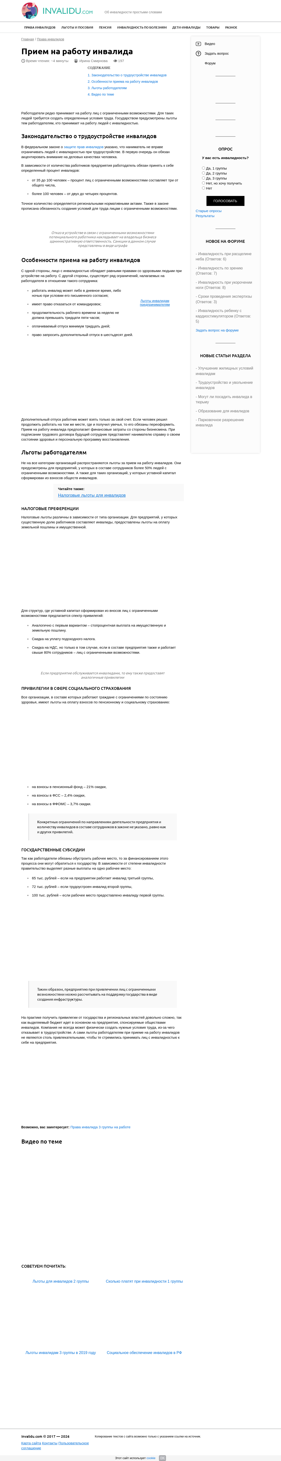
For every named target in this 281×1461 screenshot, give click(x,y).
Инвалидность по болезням (142, 27)
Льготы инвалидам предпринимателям (155, 303)
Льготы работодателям (109, 88)
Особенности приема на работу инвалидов (124, 81)
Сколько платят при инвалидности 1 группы (144, 1281)
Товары (213, 27)
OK (162, 1458)
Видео (210, 44)
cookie (150, 1458)
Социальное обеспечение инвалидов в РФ (144, 1353)
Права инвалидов (40, 27)
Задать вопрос (217, 53)
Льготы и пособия (77, 27)
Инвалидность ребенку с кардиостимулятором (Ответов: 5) (223, 316)
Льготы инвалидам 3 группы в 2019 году (60, 1353)
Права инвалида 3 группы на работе (100, 1127)
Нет (209, 188)
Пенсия (105, 27)
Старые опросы (209, 211)
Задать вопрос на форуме (217, 330)
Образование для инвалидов (223, 411)
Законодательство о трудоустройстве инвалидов (129, 75)
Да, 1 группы (216, 168)
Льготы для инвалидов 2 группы (61, 1281)
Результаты (205, 216)
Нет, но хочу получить (224, 183)
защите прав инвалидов (83, 147)
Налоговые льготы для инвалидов (92, 495)
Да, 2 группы (216, 173)
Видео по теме (102, 94)
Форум (210, 63)
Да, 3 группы (216, 178)
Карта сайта (31, 1443)
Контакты (49, 1443)
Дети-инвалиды (186, 27)
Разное (231, 27)
